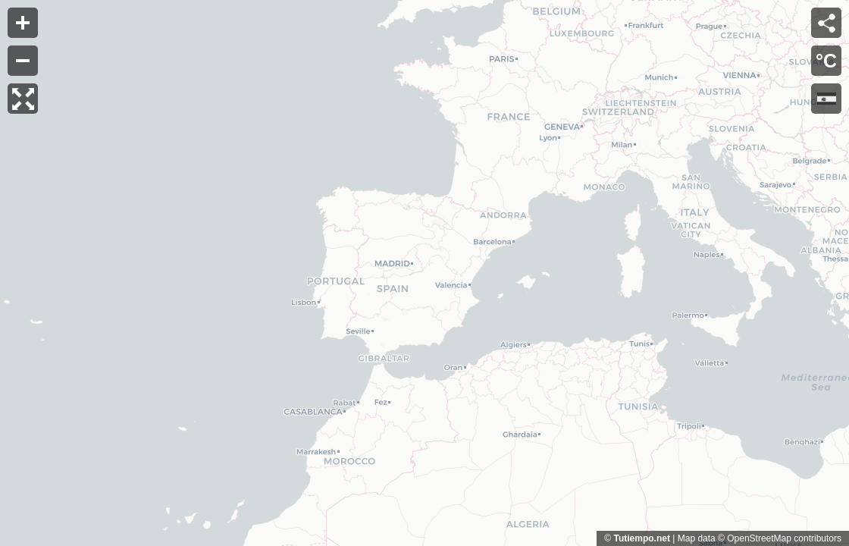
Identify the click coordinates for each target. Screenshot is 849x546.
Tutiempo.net (641, 538)
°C (826, 60)
